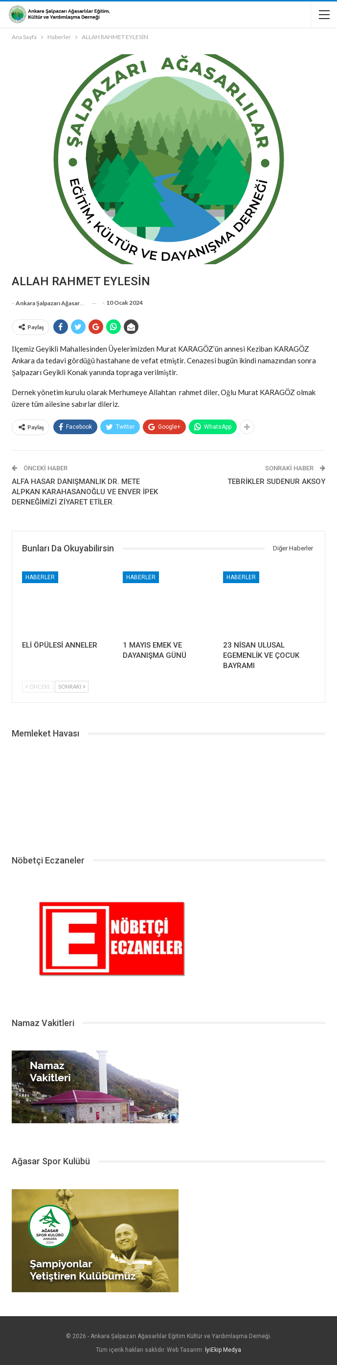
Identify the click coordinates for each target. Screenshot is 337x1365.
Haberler (40, 577)
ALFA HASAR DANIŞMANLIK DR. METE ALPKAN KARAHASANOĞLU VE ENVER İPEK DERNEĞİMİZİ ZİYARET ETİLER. (85, 491)
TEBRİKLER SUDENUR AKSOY (276, 481)
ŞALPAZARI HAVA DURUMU (168, 793)
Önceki (37, 686)
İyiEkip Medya (223, 1349)
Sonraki (72, 686)
